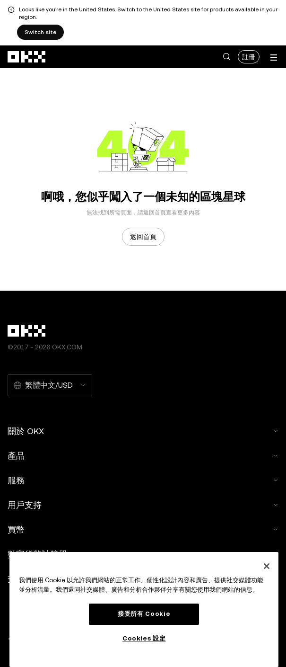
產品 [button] (143, 456)
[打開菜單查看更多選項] (273, 57)
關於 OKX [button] (143, 431)
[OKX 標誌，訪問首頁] (27, 56)
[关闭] (266, 566)
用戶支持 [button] (143, 505)
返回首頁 (143, 236)
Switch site (40, 32)
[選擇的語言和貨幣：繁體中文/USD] (50, 385)
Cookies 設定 (144, 638)
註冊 (248, 57)
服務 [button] (143, 480)
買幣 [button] (143, 529)
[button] (226, 56)
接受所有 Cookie (144, 613)
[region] (143, 609)
